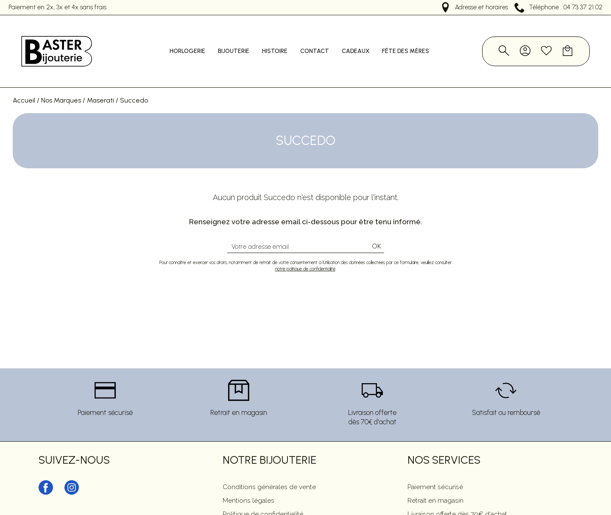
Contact (321, 42)
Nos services (443, 443)
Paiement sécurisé (435, 470)
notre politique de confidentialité (305, 252)
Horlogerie (194, 42)
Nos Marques (61, 83)
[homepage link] (55, 43)
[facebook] (46, 476)
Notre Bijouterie (269, 443)
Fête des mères (412, 42)
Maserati (100, 83)
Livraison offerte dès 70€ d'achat (457, 497)
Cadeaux (362, 42)
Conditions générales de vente (269, 470)
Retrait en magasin (435, 483)
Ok (376, 229)
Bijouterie (240, 42)
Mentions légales (248, 483)
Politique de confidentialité (263, 497)
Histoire (281, 42)
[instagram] (71, 476)
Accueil (24, 83)
